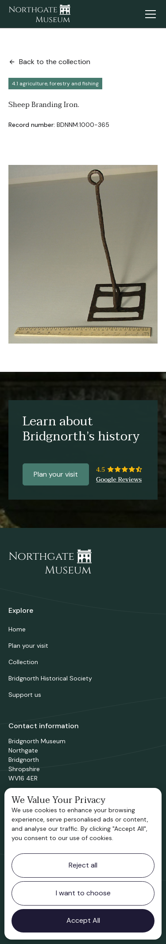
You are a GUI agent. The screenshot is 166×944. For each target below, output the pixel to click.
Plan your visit (56, 474)
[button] (149, 14)
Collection (23, 662)
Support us (24, 695)
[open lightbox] (83, 254)
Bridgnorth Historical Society (50, 678)
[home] (39, 14)
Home (17, 629)
